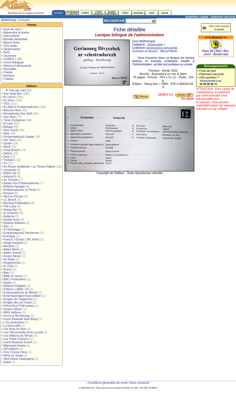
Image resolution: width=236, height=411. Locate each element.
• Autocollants (10, 35)
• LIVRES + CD (12, 59)
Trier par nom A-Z (20, 90)
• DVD (6, 52)
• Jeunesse (9, 55)
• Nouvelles (9, 69)
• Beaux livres (11, 42)
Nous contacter (140, 382)
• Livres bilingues (13, 62)
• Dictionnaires (11, 49)
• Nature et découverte (16, 65)
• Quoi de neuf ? (12, 29)
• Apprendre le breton (16, 32)
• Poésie (7, 72)
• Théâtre (8, 78)
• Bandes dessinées (15, 39)
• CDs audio (9, 45)
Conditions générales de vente (108, 382)
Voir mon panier (219, 26)
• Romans (8, 75)
